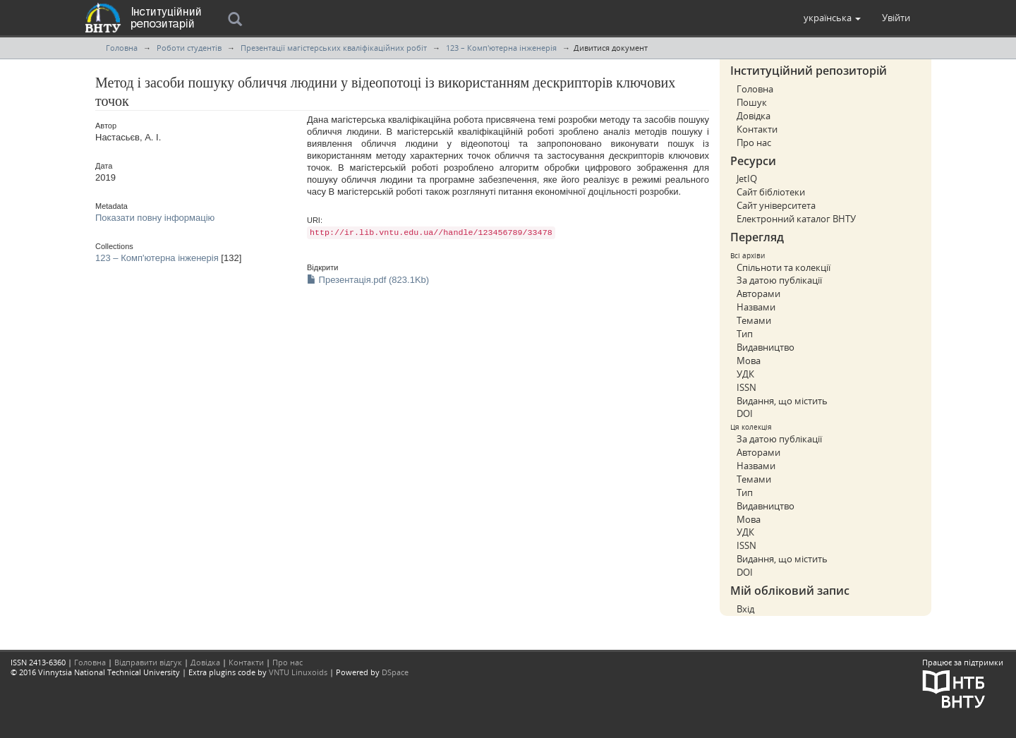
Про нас (754, 142)
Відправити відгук (148, 662)
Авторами (758, 293)
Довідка (753, 115)
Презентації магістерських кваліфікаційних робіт (334, 47)
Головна (122, 47)
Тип (745, 333)
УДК (745, 374)
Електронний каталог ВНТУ (796, 218)
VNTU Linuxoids (298, 672)
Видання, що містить (782, 400)
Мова (749, 360)
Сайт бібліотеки (771, 192)
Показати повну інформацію (154, 217)
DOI (745, 413)
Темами (754, 320)
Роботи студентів (189, 47)
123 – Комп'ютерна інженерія (501, 47)
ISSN (746, 387)
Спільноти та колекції (783, 267)
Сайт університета (776, 205)
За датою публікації (779, 280)
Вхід (745, 609)
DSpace (395, 672)
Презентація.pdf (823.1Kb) (368, 279)
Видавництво (765, 347)
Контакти (757, 129)
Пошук (752, 102)
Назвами (756, 307)
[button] (832, 17)
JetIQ (747, 178)
